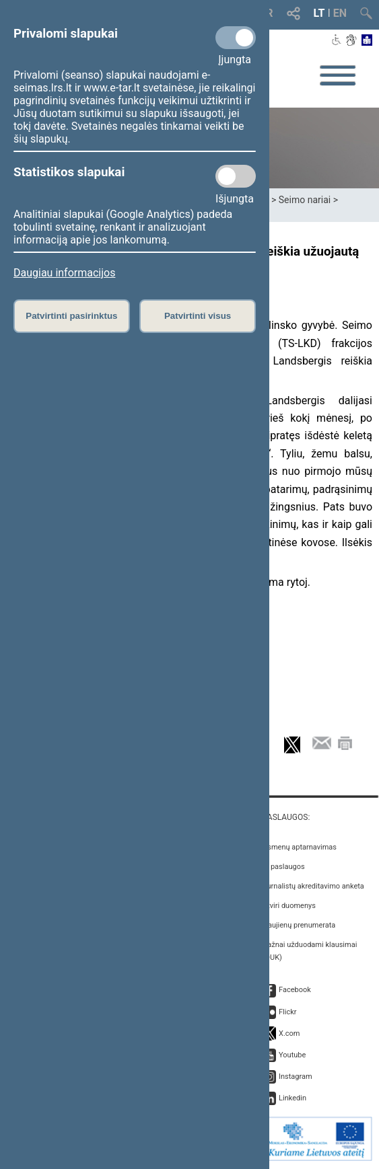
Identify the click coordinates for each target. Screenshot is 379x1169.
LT (319, 13)
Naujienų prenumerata (299, 925)
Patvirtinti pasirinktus (71, 316)
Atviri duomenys (289, 905)
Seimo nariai (305, 199)
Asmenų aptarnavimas (300, 847)
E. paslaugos (284, 866)
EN (340, 13)
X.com (289, 1033)
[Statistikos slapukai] (235, 176)
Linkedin (292, 1098)
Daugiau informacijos (64, 272)
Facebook (295, 989)
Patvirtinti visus (197, 316)
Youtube (292, 1055)
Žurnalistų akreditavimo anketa (313, 886)
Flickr (288, 1012)
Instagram (295, 1076)
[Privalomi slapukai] (235, 37)
